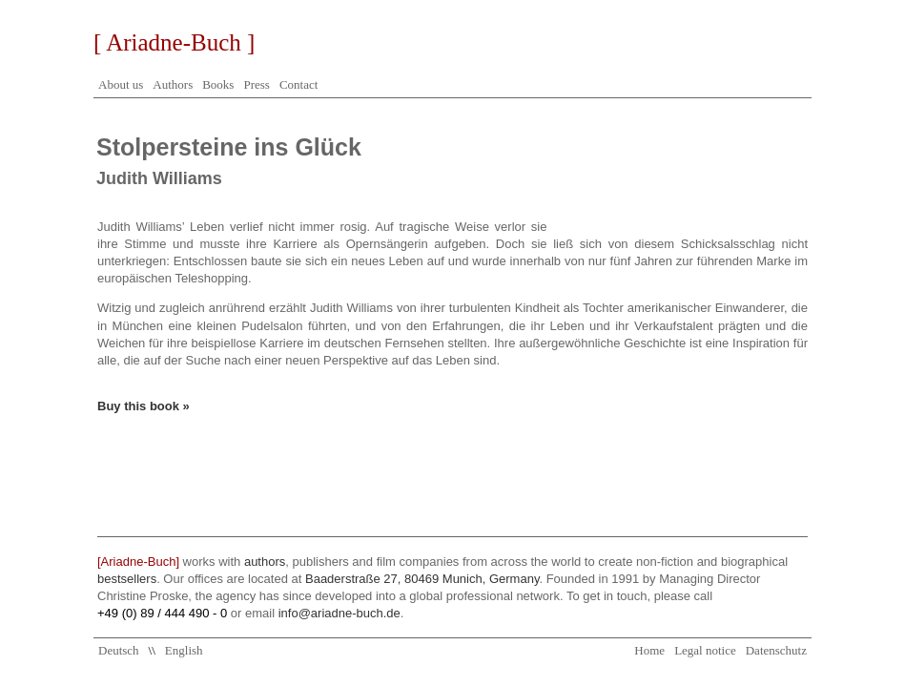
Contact (298, 84)
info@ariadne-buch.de (339, 613)
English (184, 650)
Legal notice (705, 650)
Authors (173, 84)
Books (218, 84)
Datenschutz (776, 650)
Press (256, 84)
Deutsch (118, 650)
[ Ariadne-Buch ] (174, 42)
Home (649, 650)
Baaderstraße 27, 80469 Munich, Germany (422, 579)
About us (120, 84)
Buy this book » (143, 406)
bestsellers (126, 579)
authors (264, 561)
